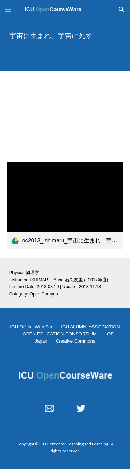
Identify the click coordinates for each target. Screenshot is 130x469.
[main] (65, 35)
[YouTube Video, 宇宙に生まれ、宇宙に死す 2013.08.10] (65, 112)
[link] (65, 205)
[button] (8, 9)
